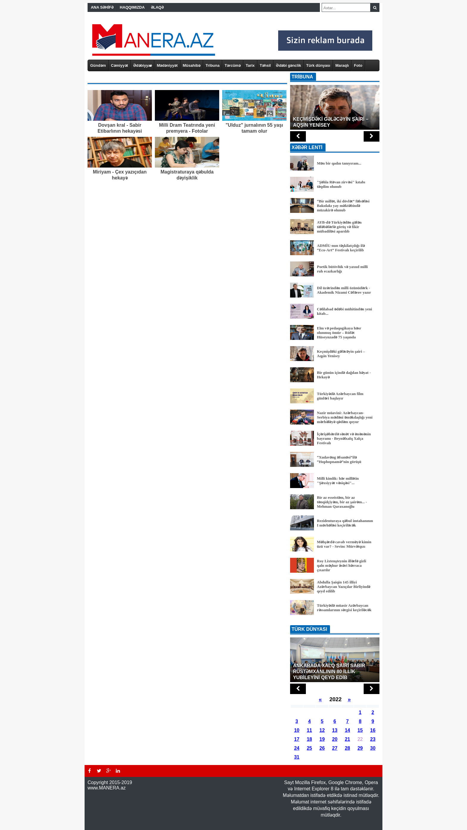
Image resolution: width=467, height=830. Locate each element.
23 (373, 739)
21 (347, 739)
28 (347, 748)
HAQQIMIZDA (132, 7)
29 (360, 748)
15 (360, 730)
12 (322, 730)
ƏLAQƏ (157, 7)
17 (296, 739)
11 (309, 730)
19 (322, 739)
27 (334, 748)
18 (309, 739)
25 (309, 748)
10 (296, 730)
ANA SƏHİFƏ (102, 7)
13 (334, 730)
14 (347, 730)
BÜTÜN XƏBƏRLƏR (335, 621)
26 (322, 748)
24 (296, 748)
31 (296, 757)
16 (373, 730)
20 (334, 739)
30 (373, 748)
